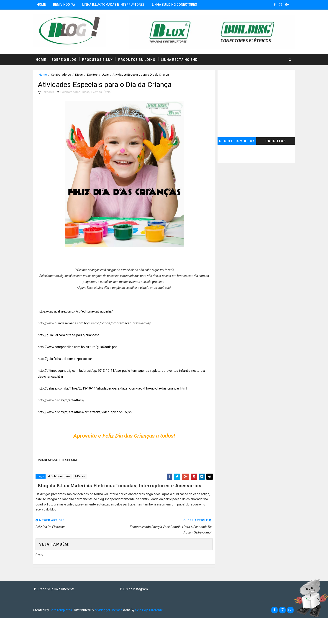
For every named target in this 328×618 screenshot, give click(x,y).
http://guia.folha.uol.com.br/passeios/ (65, 359)
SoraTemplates (61, 610)
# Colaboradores (59, 476)
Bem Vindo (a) (64, 4)
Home (41, 4)
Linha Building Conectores (174, 4)
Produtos (275, 141)
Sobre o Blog (64, 60)
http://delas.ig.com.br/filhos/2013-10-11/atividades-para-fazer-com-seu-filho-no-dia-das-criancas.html (112, 388)
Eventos (92, 74)
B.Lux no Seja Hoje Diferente (54, 589)
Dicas (79, 74)
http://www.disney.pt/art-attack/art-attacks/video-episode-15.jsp (85, 412)
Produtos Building (136, 60)
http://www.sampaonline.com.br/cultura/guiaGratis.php (78, 347)
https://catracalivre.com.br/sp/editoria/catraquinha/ (75, 311)
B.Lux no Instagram (134, 589)
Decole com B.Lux (237, 141)
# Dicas (80, 476)
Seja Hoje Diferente (149, 610)
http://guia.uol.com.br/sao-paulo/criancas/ (68, 335)
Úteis (105, 74)
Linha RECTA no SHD (179, 60)
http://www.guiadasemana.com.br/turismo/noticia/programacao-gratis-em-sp (94, 323)
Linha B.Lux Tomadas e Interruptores (113, 4)
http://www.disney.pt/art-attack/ (61, 400)
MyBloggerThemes (108, 610)
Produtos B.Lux (97, 60)
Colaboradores (61, 74)
